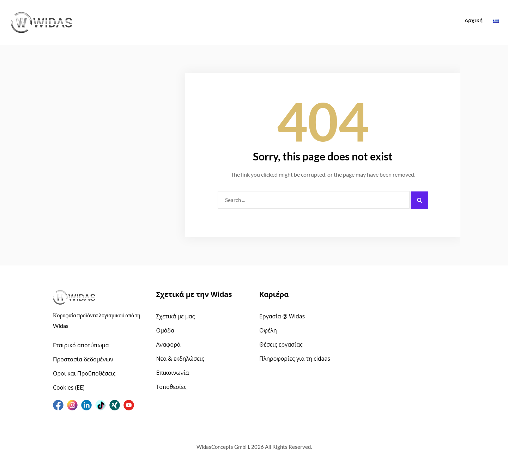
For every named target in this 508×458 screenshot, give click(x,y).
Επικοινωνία (172, 373)
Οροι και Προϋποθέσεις (84, 373)
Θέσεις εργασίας (281, 344)
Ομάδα (165, 330)
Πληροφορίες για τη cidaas (294, 358)
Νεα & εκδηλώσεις (180, 358)
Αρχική (474, 20)
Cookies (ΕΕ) (69, 387)
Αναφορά (168, 344)
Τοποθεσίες (171, 387)
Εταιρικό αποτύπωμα (81, 345)
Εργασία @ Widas (282, 316)
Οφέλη (268, 330)
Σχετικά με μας (175, 316)
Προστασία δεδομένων (83, 359)
